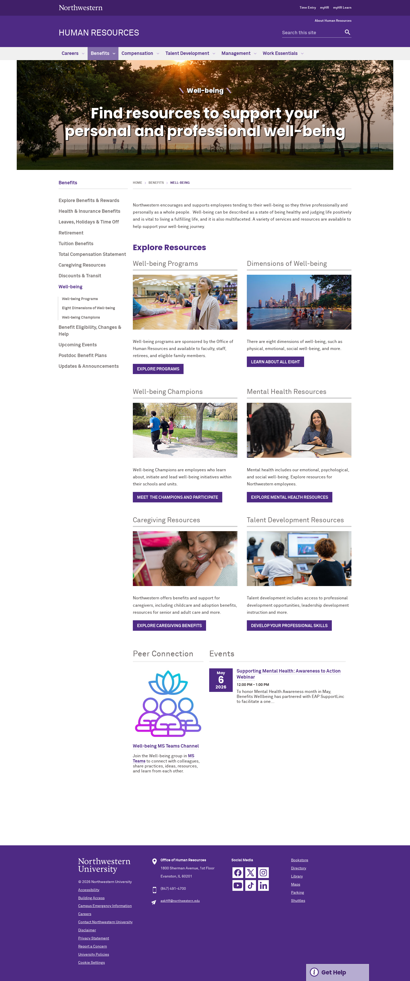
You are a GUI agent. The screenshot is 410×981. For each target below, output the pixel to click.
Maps (295, 884)
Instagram (263, 872)
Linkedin (263, 885)
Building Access (91, 898)
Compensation (140, 53)
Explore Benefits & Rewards (89, 200)
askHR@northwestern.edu (180, 901)
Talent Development (190, 53)
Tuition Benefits (76, 244)
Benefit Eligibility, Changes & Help (90, 330)
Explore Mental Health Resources (289, 497)
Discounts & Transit (80, 276)
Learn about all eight (275, 362)
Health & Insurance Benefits (89, 211)
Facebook (237, 872)
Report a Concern (92, 946)
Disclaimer (87, 930)
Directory (298, 868)
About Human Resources (333, 20)
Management (239, 53)
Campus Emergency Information (105, 906)
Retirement (71, 233)
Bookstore (299, 860)
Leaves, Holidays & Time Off (89, 222)
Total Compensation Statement (92, 254)
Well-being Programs (80, 299)
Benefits (103, 53)
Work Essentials (283, 53)
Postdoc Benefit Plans (83, 355)
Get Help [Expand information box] (333, 972)
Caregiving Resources (82, 265)
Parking (297, 892)
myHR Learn (342, 7)
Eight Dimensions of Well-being (88, 308)
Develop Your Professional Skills (289, 626)
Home (137, 183)
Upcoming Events (78, 345)
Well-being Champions (81, 317)
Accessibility (88, 890)
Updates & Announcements (89, 366)
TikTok (250, 885)
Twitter (250, 872)
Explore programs (158, 369)
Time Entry (308, 7)
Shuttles (298, 901)
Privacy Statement (93, 938)
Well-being (70, 287)
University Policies (93, 954)
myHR (324, 7)
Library (297, 876)
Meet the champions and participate (177, 497)
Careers (73, 53)
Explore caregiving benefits (169, 626)
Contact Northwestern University (105, 922)
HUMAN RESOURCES (99, 33)
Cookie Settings (91, 963)
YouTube (237, 885)
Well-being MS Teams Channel (166, 746)
